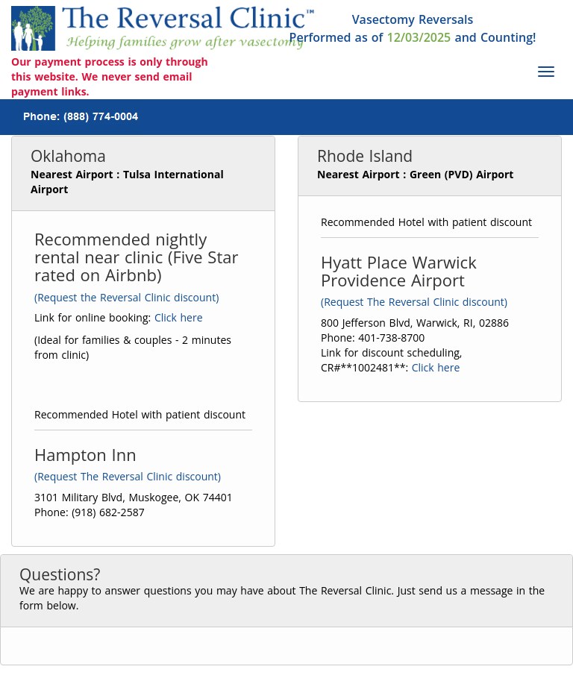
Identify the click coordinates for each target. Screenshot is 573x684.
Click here (178, 317)
